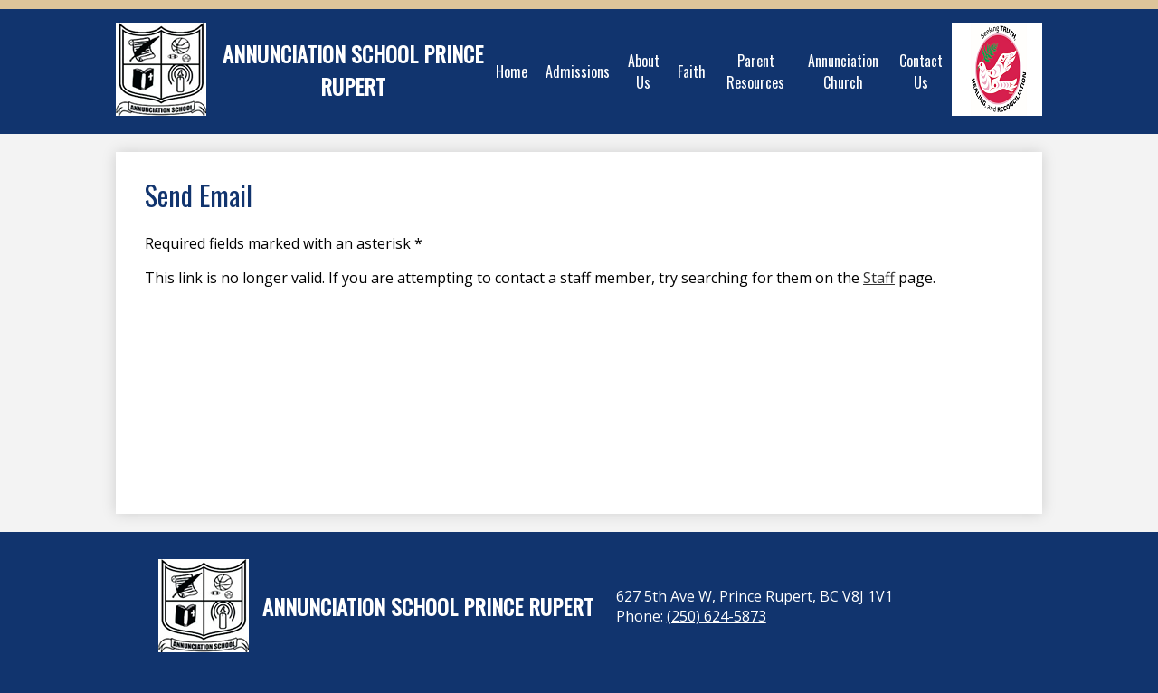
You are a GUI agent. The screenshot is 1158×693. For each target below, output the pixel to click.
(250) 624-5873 (716, 616)
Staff (879, 278)
